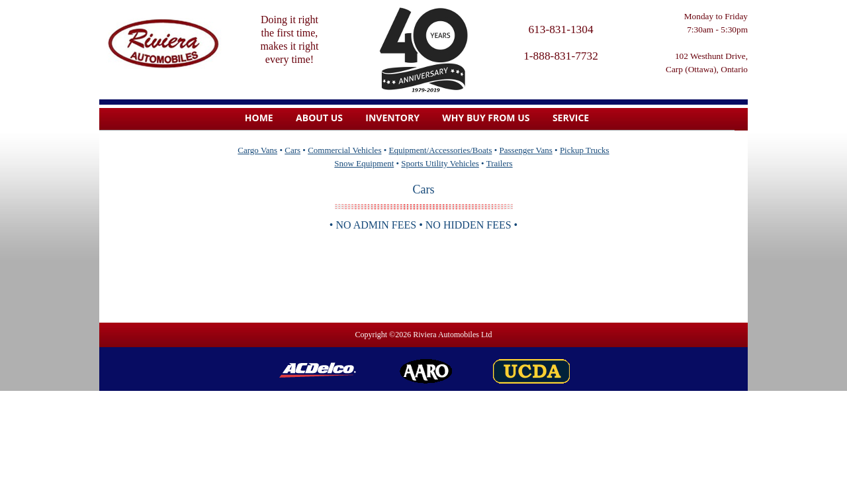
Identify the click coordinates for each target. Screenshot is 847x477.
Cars (292, 150)
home (259, 117)
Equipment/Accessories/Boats (440, 150)
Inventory (392, 117)
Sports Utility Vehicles (439, 163)
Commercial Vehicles (344, 150)
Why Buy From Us (485, 117)
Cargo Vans (257, 150)
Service (571, 117)
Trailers (499, 163)
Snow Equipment (364, 163)
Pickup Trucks (584, 150)
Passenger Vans (526, 150)
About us (319, 117)
